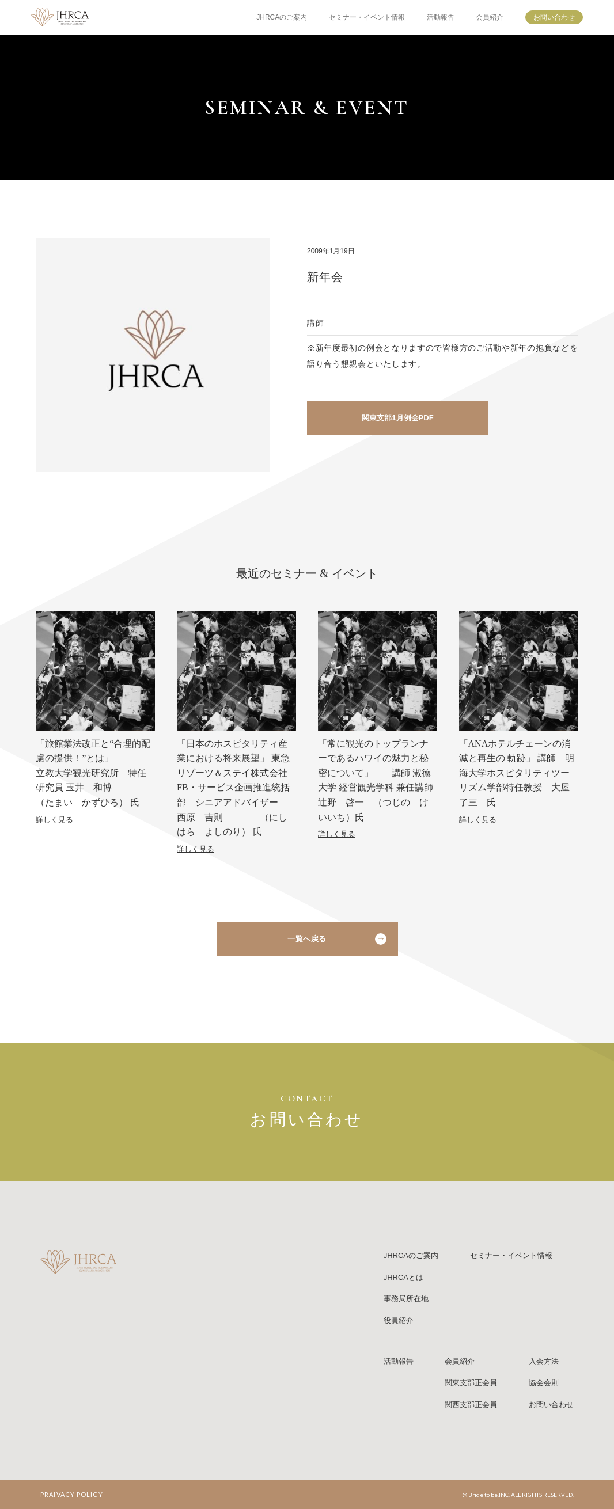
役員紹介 (399, 1320)
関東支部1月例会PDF (397, 417)
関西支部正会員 (471, 1404)
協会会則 (544, 1382)
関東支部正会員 (471, 1382)
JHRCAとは (403, 1277)
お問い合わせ (554, 17)
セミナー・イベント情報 (367, 17)
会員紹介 (489, 17)
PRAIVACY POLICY (71, 1494)
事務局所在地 (406, 1298)
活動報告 (440, 17)
